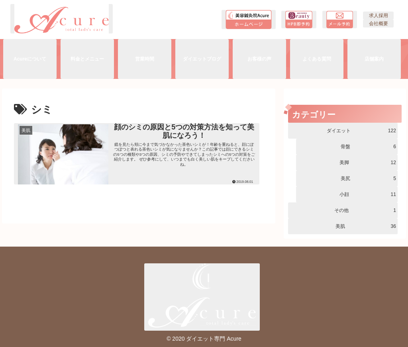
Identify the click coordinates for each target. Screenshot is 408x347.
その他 (365, 210)
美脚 (367, 163)
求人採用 (378, 15)
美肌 (365, 226)
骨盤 (368, 147)
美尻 (368, 178)
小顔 (367, 194)
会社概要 (378, 23)
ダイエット (361, 131)
